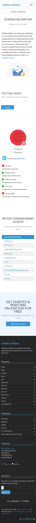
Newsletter (5, 395)
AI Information (6, 404)
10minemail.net (10, 258)
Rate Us (3, 401)
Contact (4, 392)
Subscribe (5, 492)
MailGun (4, 428)
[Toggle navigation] (31, 5)
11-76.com (8, 266)
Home (3, 367)
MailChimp (4, 419)
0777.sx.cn (8, 245)
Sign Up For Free (18, 324)
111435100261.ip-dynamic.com (16, 270)
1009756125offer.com (12, 249)
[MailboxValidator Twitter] (23, 519)
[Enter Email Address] (2, 487)
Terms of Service (26, 511)
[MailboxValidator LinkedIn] (25, 519)
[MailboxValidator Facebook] (20, 519)
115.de (7, 274)
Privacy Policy (16, 511)
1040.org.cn (8, 254)
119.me (7, 279)
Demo (3, 370)
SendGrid (4, 422)
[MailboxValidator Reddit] (28, 519)
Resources (4, 382)
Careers (3, 398)
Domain (3, 373)
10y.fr (6, 262)
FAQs (2, 379)
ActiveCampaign (6, 431)
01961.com (8, 241)
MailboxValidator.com (23, 509)
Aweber (3, 425)
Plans (3, 376)
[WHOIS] (20, 158)
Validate (8, 108)
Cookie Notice (5, 513)
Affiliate (4, 385)
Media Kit (4, 389)
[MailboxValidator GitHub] (31, 519)
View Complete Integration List (11, 434)
